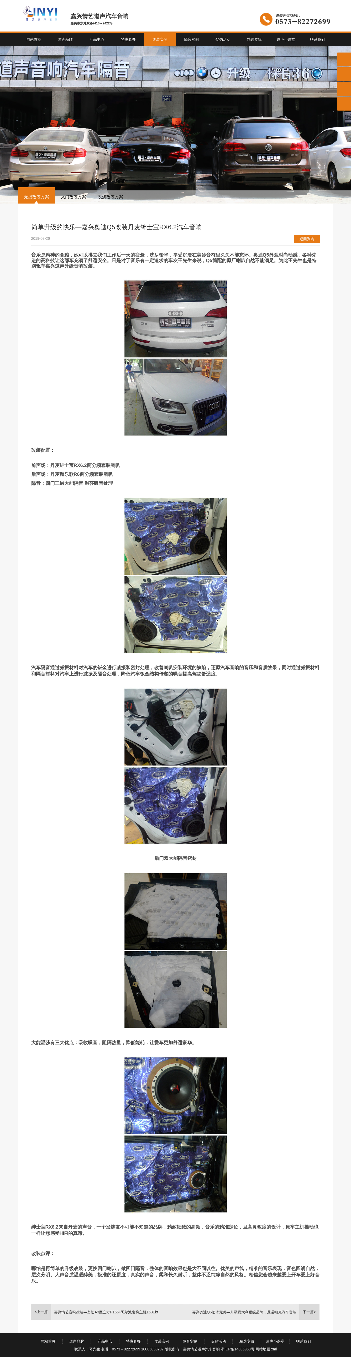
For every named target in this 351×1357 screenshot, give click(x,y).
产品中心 (97, 39)
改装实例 (160, 39)
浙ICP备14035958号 (237, 1349)
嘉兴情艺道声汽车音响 (201, 1349)
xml (274, 1349)
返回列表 (307, 239)
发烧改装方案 (110, 197)
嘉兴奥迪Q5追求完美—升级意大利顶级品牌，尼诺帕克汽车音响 (244, 1312)
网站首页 (34, 39)
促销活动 (223, 39)
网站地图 (262, 1349)
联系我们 (317, 39)
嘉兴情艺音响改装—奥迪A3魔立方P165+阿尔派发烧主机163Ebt (106, 1312)
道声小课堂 (286, 39)
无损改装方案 (36, 197)
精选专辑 (254, 39)
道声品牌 (65, 39)
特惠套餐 (128, 39)
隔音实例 (191, 39)
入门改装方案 (73, 197)
